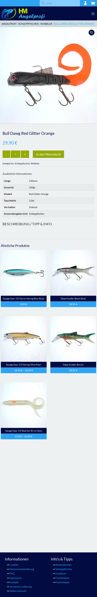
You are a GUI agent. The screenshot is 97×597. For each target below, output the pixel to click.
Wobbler (46, 23)
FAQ (11, 487)
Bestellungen (62, 528)
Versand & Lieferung (20, 500)
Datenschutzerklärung (21, 483)
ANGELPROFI (9, 23)
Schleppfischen (28, 23)
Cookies (13, 479)
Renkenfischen (63, 479)
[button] (91, 32)
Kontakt (13, 496)
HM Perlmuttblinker (20, 528)
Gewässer (60, 487)
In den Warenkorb (48, 154)
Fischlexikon (62, 492)
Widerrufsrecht (17, 505)
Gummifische (16, 541)
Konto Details (63, 519)
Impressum (15, 492)
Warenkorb (15, 550)
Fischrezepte (62, 496)
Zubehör (14, 545)
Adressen (60, 524)
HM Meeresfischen (19, 524)
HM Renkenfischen (19, 532)
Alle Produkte (17, 519)
